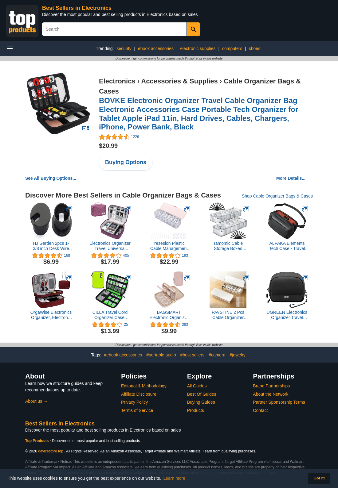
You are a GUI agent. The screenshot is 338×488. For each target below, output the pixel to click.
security (123, 48)
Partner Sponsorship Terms (279, 402)
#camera (217, 354)
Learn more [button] (174, 478)
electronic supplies (197, 48)
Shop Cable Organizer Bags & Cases (277, 196)
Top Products (37, 441)
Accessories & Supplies (179, 81)
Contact (260, 410)
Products (195, 410)
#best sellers (192, 354)
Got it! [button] (319, 478)
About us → (36, 401)
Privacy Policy (134, 402)
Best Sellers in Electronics (77, 8)
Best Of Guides (201, 394)
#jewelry (237, 354)
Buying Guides (201, 402)
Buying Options (125, 162)
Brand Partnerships (271, 385)
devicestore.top (50, 451)
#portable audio (161, 354)
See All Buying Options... (50, 178)
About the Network (270, 394)
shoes (254, 48)
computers (232, 48)
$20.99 (108, 145)
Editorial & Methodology (144, 385)
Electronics (117, 81)
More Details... (290, 178)
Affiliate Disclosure (138, 394)
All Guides (197, 385)
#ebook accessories (123, 354)
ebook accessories (156, 48)
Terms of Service (137, 410)
